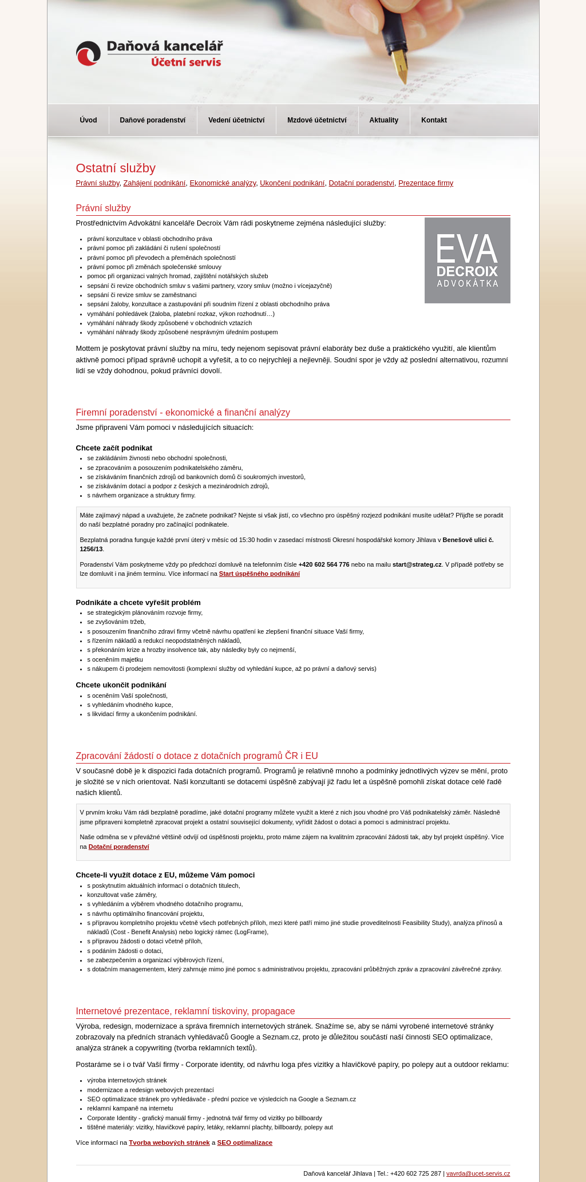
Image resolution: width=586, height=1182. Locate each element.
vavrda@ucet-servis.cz (478, 1173)
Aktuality (384, 120)
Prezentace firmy (425, 183)
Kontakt (434, 120)
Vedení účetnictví (236, 120)
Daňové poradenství (153, 120)
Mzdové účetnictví (316, 120)
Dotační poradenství (362, 183)
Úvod (88, 120)
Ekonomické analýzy (222, 183)
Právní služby (98, 183)
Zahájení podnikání (155, 183)
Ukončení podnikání (292, 183)
